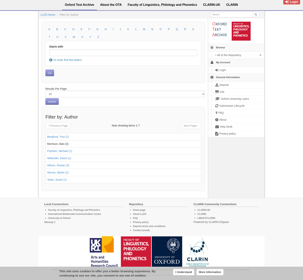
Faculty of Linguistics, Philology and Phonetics (74, 210)
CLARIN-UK (203, 210)
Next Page (191, 125)
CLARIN (201, 214)
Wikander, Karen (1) (59, 158)
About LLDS (139, 214)
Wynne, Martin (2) (58, 172)
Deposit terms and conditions (149, 226)
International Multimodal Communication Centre (74, 214)
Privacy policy (141, 222)
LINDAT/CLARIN (206, 218)
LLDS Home (48, 14)
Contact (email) (141, 230)
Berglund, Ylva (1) (58, 136)
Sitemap (48, 222)
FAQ (135, 218)
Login (291, 1)
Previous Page (58, 125)
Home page (139, 210)
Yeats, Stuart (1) (57, 179)
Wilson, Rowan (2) (58, 165)
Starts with (56, 46)
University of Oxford (59, 218)
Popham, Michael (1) (59, 151)
